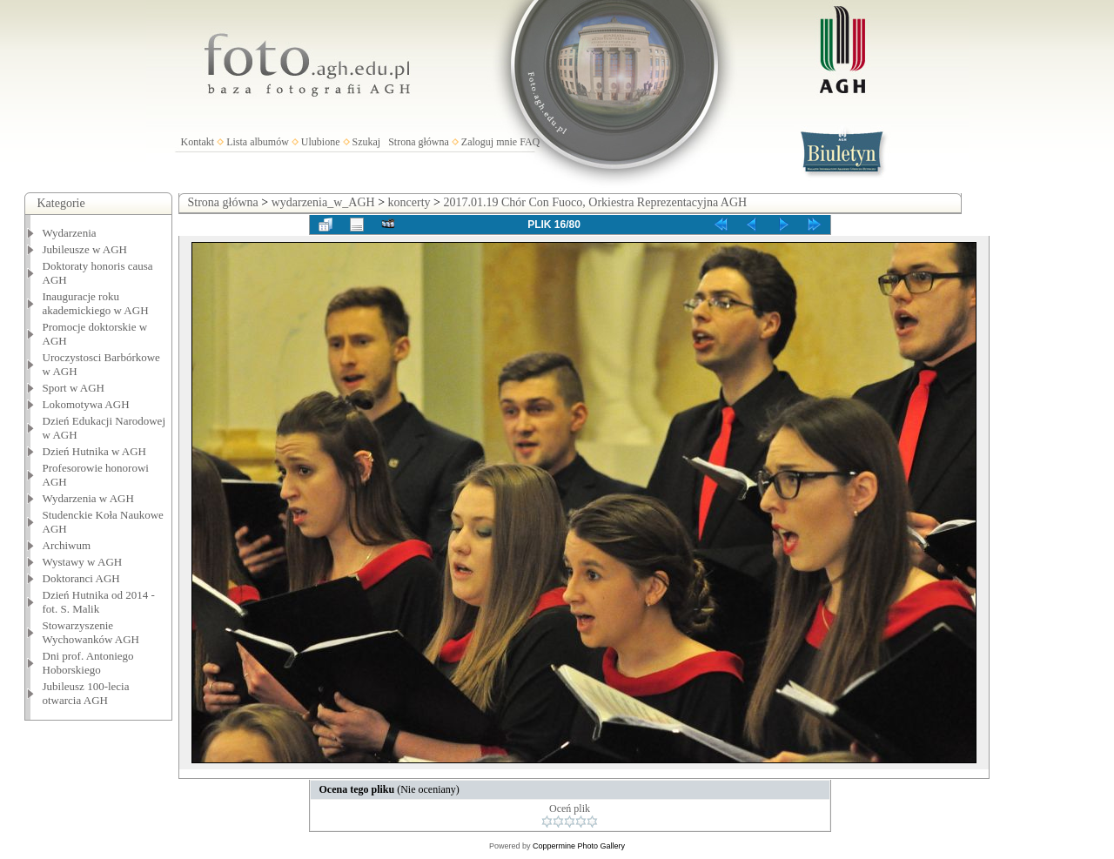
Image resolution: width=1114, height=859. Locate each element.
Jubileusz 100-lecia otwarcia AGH (86, 693)
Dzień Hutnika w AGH (95, 451)
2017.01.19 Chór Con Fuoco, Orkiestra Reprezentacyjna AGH (595, 202)
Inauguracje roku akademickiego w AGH (96, 303)
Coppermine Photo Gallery (579, 846)
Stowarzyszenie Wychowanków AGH (91, 632)
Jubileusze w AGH (85, 249)
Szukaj (366, 142)
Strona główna (418, 142)
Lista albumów (257, 142)
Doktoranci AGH (81, 578)
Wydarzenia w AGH (88, 498)
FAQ (530, 142)
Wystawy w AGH (83, 561)
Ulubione (320, 142)
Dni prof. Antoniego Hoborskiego (88, 662)
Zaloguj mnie (489, 142)
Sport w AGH (74, 387)
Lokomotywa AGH (86, 404)
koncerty (409, 202)
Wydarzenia (70, 232)
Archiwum (67, 545)
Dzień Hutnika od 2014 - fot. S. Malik (99, 601)
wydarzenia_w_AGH (323, 202)
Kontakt (198, 142)
